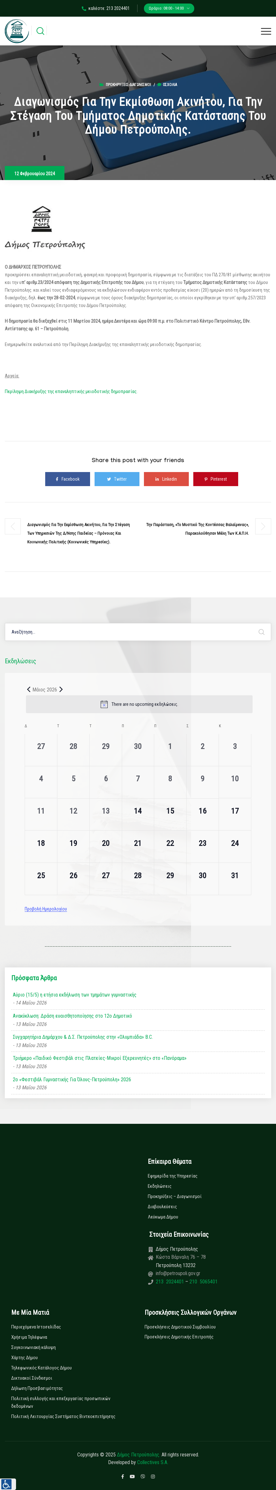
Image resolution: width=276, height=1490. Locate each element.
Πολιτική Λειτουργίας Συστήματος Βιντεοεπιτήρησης (63, 1416)
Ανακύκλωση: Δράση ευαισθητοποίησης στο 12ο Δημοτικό (72, 1016)
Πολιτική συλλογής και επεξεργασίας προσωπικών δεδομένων (60, 1402)
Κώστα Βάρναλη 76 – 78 (181, 1257)
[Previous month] (28, 689)
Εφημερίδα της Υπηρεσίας (172, 1176)
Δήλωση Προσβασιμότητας (37, 1388)
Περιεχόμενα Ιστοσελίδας (36, 1327)
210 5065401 (203, 1282)
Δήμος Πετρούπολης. (138, 1455)
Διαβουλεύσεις (162, 1207)
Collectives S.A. (152, 1462)
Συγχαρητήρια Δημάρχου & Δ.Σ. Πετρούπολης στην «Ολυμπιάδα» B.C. (83, 1037)
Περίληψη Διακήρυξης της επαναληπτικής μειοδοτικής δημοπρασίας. (71, 391)
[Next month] (61, 689)
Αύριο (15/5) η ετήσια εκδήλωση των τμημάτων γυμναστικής (75, 995)
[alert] (139, 704)
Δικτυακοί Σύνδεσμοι (31, 1378)
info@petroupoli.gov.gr (178, 1273)
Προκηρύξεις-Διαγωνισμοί (128, 85)
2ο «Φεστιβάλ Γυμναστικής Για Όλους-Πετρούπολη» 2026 (72, 1079)
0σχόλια (167, 85)
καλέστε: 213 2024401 (106, 8)
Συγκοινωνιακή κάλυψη (33, 1347)
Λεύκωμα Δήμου (163, 1217)
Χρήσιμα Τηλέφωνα (29, 1337)
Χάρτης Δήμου (24, 1357)
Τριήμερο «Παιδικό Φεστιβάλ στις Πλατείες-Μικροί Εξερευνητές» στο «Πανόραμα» (100, 1058)
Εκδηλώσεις (159, 1186)
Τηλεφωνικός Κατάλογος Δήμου (41, 1368)
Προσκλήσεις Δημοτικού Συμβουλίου (180, 1327)
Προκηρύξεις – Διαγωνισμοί (175, 1196)
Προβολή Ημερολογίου (46, 908)
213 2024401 (170, 1282)
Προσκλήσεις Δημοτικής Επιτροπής (179, 1337)
